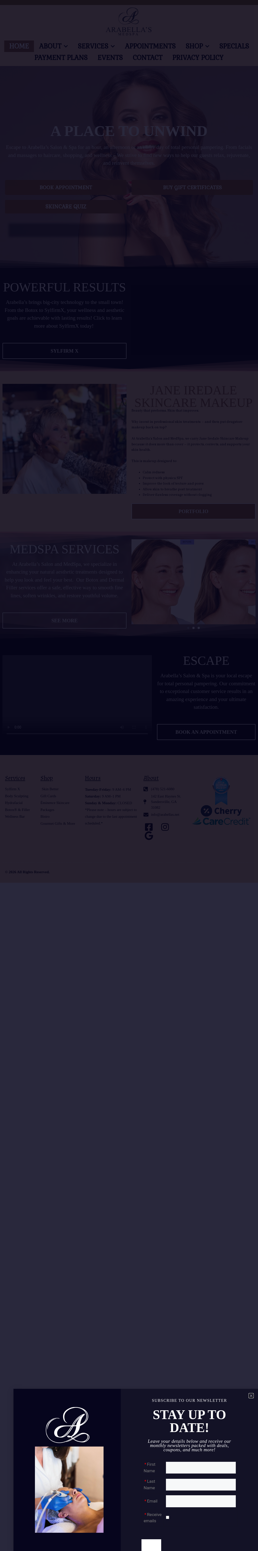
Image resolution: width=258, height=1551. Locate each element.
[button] (251, 1396)
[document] (129, 775)
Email (152, 1501)
